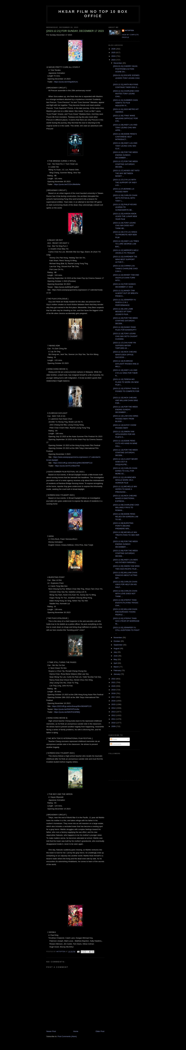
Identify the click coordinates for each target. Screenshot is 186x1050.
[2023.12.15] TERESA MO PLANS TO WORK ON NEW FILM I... (126, 382)
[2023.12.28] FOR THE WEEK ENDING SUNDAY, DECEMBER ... (125, 155)
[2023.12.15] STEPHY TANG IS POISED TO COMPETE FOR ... (126, 391)
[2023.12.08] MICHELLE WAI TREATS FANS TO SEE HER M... (126, 535)
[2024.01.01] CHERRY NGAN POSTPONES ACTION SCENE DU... (125, 69)
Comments (115, 744)
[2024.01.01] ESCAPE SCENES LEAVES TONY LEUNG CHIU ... (126, 78)
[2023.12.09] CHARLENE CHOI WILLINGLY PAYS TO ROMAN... (126, 507)
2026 (113, 49)
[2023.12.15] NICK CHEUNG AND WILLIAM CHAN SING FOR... (125, 400)
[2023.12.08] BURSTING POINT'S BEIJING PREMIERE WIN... (123, 526)
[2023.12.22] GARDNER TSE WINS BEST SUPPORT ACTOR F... (125, 259)
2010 (113, 723)
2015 (113, 704)
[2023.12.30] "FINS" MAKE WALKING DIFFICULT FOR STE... (125, 118)
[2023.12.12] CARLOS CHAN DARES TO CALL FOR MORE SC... (125, 471)
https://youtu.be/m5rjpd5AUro (66, 82)
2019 (113, 690)
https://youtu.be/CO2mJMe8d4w (67, 184)
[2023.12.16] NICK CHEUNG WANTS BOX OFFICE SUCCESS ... (125, 354)
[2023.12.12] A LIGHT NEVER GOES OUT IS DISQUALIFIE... (125, 462)
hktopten (129, 30)
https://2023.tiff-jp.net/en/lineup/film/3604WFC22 (72, 463)
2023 (113, 60)
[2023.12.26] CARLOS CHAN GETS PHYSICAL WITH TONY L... (125, 198)
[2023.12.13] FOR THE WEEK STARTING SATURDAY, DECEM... (125, 452)
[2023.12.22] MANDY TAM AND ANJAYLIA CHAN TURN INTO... (126, 277)
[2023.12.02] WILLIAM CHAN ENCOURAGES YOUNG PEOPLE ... (125, 612)
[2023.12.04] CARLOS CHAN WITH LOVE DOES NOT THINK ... (125, 593)
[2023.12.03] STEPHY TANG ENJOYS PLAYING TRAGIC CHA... (125, 603)
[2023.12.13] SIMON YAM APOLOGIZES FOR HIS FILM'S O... (124, 434)
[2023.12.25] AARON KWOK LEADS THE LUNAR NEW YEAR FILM (125, 216)
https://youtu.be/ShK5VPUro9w (66, 709)
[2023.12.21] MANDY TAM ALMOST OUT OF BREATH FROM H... (125, 293)
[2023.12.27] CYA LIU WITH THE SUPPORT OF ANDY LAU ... (125, 182)
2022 (113, 679)
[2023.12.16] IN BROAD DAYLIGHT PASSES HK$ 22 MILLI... (126, 364)
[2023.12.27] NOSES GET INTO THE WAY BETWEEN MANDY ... (126, 173)
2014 (113, 708)
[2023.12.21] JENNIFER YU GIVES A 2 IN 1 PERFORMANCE (124, 302)
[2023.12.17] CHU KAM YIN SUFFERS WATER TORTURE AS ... (124, 345)
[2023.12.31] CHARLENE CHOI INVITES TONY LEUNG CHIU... (126, 93)
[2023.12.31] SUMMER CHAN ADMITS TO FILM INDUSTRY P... (125, 103)
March (116, 667)
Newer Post (51, 1031)
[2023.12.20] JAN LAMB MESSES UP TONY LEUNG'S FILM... (123, 311)
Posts (113, 739)
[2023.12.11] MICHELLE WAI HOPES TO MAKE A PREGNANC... (125, 489)
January (117, 674)
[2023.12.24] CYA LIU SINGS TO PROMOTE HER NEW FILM (125, 234)
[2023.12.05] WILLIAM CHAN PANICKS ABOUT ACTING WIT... (125, 575)
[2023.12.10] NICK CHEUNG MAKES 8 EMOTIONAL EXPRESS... (125, 498)
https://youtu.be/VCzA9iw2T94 (67, 466)
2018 (113, 693)
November (118, 637)
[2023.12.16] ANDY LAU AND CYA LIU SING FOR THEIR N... (125, 373)
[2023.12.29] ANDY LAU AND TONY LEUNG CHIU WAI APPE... (125, 127)
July (115, 652)
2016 (113, 701)
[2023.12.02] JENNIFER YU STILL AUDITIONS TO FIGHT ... (126, 630)
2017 (113, 697)
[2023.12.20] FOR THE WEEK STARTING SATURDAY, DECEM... (125, 321)
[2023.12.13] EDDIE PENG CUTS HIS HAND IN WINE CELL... (125, 443)
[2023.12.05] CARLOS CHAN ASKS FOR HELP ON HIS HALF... (125, 584)
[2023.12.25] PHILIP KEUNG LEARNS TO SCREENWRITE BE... (125, 207)
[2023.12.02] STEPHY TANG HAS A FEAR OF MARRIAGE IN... (126, 621)
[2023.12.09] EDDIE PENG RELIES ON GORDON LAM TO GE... (125, 516)
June (116, 656)
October (117, 641)
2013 (113, 712)
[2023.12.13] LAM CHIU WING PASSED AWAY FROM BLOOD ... (125, 418)
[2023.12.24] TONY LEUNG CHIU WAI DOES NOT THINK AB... (124, 225)
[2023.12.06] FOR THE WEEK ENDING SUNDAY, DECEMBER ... (125, 544)
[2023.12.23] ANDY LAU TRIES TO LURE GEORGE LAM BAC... (126, 244)
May (116, 659)
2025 (113, 52)
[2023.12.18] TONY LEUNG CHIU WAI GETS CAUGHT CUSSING (125, 336)
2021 (113, 682)
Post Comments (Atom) (67, 1036)
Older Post (100, 1031)
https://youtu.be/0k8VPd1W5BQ (67, 712)
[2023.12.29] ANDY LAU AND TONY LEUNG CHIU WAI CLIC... (125, 146)
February (118, 670)
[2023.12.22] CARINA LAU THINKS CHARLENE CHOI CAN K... (125, 268)
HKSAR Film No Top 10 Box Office (93, 13)
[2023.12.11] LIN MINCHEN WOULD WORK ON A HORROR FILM (124, 480)
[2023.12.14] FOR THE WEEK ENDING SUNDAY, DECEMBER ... (125, 409)
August (117, 648)
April (116, 663)
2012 (113, 715)
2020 (113, 686)
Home (75, 1031)
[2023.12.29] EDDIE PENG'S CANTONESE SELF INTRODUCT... (125, 136)
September (118, 645)
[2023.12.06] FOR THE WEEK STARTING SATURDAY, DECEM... (125, 553)
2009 (113, 726)
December (118, 63)
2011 (113, 719)
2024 (113, 56)
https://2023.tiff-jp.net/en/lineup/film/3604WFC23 (71, 706)
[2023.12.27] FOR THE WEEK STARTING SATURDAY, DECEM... (125, 164)
